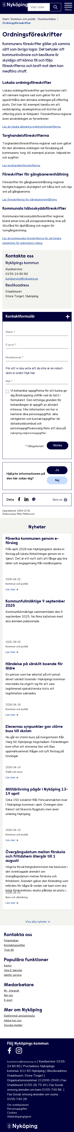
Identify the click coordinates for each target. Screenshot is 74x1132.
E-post (8, 1000)
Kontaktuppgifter (14, 945)
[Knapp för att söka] (55, 7)
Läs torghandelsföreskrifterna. (21, 165)
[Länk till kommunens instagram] (19, 1050)
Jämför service (13, 975)
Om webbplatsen (18, 1105)
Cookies (12, 1113)
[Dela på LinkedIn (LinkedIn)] (26, 499)
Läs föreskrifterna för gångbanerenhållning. (29, 199)
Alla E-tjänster (13, 970)
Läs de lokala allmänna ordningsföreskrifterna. (31, 127)
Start (5, 19)
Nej (57, 480)
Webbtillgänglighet (19, 1116)
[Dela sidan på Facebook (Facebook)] (19, 499)
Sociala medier (13, 1025)
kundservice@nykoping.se (22, 279)
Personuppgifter (17, 1109)
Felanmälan (11, 940)
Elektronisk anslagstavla (19, 1016)
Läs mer (12, 589)
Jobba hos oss (13, 1020)
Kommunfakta (47, 19)
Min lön (8, 995)
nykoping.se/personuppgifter (28, 433)
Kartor (8, 965)
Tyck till (9, 950)
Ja (57, 470)
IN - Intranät (11, 991)
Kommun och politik (23, 19)
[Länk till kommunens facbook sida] (9, 1050)
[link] (37, 316)
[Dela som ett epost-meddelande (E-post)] (34, 499)
